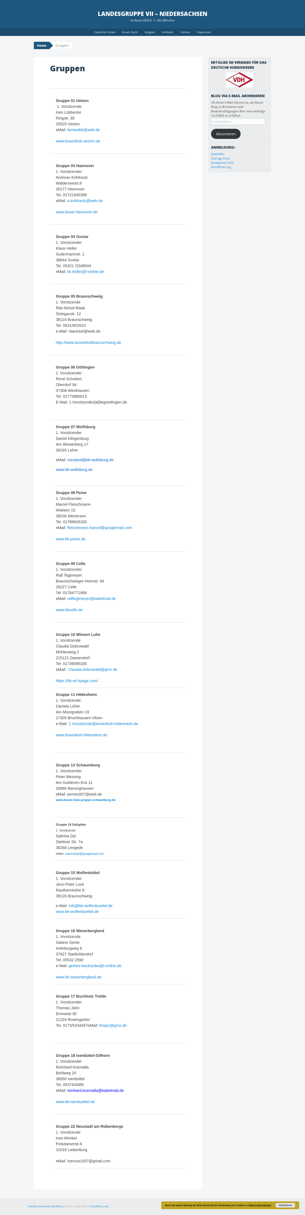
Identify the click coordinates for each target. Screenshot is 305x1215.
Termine (185, 32)
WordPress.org (221, 167)
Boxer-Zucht (130, 32)
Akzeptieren (285, 1205)
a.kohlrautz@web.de (85, 201)
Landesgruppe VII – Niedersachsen (152, 14)
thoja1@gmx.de (113, 1025)
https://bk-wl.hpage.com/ (77, 681)
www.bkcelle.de (69, 610)
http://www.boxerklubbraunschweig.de (88, 342)
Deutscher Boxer (105, 32)
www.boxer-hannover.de (77, 212)
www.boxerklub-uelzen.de (78, 141)
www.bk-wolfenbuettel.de (77, 911)
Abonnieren (226, 134)
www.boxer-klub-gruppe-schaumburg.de (86, 800)
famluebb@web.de (83, 130)
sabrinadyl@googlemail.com (84, 853)
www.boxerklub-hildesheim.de (81, 735)
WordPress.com (100, 1206)
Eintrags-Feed (220, 158)
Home (41, 45)
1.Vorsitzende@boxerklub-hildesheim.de (102, 724)
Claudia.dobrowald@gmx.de (92, 669)
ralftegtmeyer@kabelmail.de (91, 598)
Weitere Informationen (260, 1205)
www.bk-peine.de (70, 539)
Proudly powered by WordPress (46, 1206)
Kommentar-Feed (222, 163)
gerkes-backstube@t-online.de (95, 966)
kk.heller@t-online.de (85, 271)
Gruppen (150, 32)
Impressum (204, 32)
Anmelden (217, 154)
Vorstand (167, 32)
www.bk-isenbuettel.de (75, 1102)
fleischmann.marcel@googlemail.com (99, 528)
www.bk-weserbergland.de (79, 977)
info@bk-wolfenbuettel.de (91, 906)
